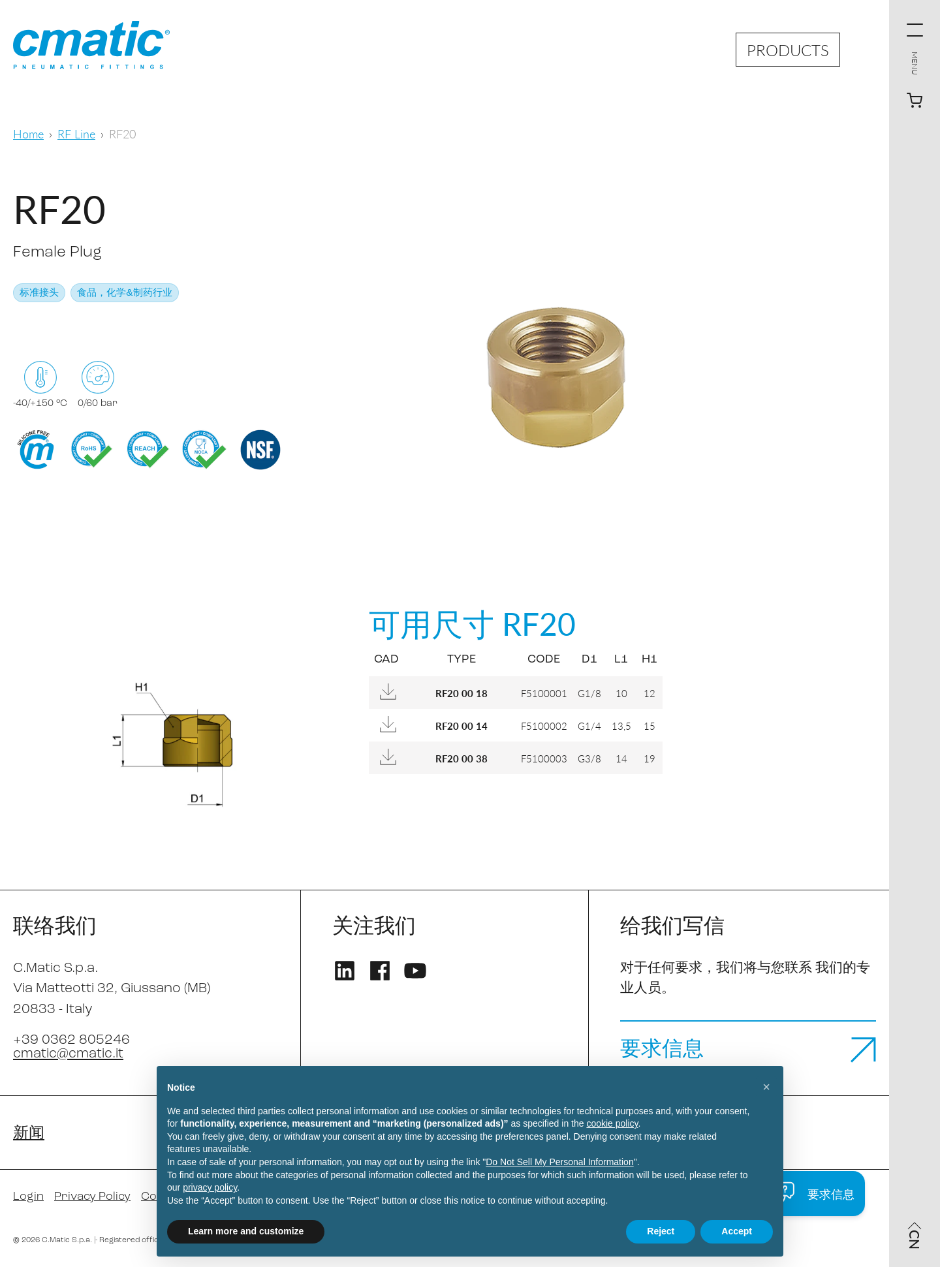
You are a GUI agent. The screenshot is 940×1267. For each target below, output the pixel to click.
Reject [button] (660, 1231)
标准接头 (39, 293)
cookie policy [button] (612, 1123)
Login (28, 1197)
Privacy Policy (92, 1197)
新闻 (28, 1134)
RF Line (76, 133)
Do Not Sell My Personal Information (559, 1162)
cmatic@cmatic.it (68, 1054)
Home (28, 133)
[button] (766, 1086)
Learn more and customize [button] (246, 1231)
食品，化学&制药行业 (124, 293)
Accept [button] (736, 1231)
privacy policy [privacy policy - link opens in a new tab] (210, 1187)
